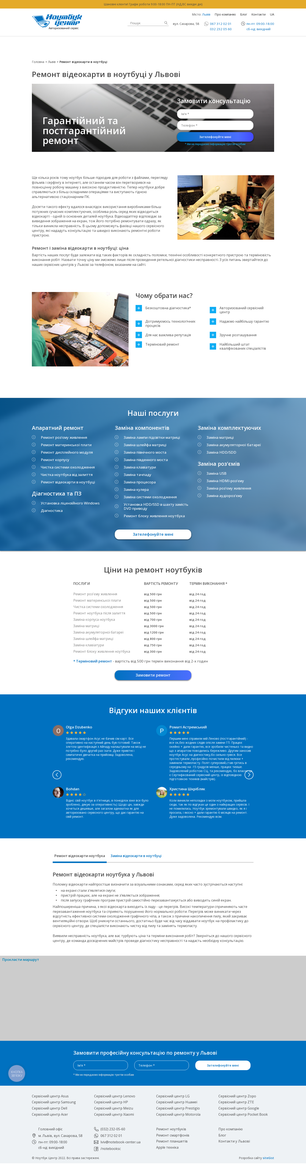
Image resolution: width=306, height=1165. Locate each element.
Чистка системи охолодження (68, 467)
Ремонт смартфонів (190, 43)
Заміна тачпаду (137, 475)
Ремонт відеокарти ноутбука (79, 857)
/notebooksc (111, 1150)
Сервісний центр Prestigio (178, 1110)
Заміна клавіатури (140, 467)
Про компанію (225, 14)
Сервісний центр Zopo (237, 1097)
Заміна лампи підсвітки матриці (152, 437)
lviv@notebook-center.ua (120, 1143)
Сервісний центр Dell (49, 1110)
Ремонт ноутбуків (64, 45)
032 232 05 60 (221, 29)
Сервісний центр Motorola (178, 1116)
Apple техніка (122, 45)
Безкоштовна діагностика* (163, 308)
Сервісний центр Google (238, 1110)
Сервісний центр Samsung (54, 1103)
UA (272, 14)
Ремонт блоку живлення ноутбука (154, 516)
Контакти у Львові (234, 1143)
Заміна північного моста (145, 452)
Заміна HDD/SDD (221, 452)
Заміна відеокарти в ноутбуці (136, 857)
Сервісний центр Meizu (113, 1110)
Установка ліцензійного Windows (70, 503)
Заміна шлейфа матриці (145, 445)
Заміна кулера (136, 489)
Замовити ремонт (153, 676)
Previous (35, 776)
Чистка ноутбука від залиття (67, 475)
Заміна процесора (140, 482)
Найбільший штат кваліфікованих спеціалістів (238, 346)
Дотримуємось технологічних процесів (165, 323)
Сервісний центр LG (173, 1097)
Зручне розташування (233, 335)
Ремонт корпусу (55, 460)
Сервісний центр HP (111, 1103)
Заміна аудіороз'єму (224, 496)
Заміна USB (217, 473)
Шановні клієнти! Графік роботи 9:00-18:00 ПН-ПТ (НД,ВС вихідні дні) (153, 4)
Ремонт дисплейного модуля (67, 452)
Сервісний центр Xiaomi (114, 1116)
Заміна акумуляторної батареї (234, 445)
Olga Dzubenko (79, 728)
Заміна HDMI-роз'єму (225, 481)
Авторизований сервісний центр (237, 310)
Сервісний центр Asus (50, 1097)
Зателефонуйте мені (215, 136)
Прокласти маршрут (20, 961)
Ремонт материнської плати (66, 445)
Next (270, 776)
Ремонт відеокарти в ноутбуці (68, 482)
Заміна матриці (220, 437)
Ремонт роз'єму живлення (64, 437)
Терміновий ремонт (157, 344)
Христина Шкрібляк (187, 790)
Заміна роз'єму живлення (229, 488)
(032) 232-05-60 (113, 1130)
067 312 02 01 (221, 23)
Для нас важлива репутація (163, 335)
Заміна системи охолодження (150, 497)
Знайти (165, 23)
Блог (243, 14)
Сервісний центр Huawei (176, 1103)
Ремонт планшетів (189, 48)
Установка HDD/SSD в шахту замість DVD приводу (156, 506)
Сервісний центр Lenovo (114, 1097)
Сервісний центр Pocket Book (243, 1116)
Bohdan (72, 790)
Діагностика (52, 510)
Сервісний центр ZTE (236, 1103)
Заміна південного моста (146, 460)
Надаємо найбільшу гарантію (239, 321)
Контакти (258, 14)
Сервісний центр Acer (50, 1116)
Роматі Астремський (188, 728)
